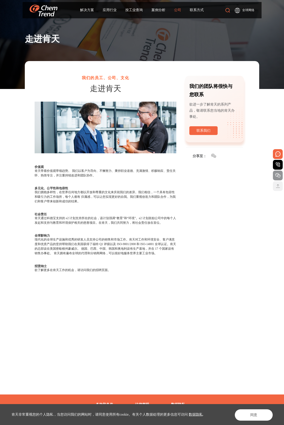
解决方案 (87, 10)
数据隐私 (196, 414)
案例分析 (158, 10)
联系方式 (197, 10)
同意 (251, 414)
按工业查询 (134, 10)
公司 (177, 10)
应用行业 (110, 10)
